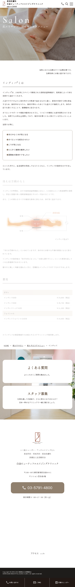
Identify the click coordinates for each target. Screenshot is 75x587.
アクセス (35, 553)
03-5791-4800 (40, 488)
